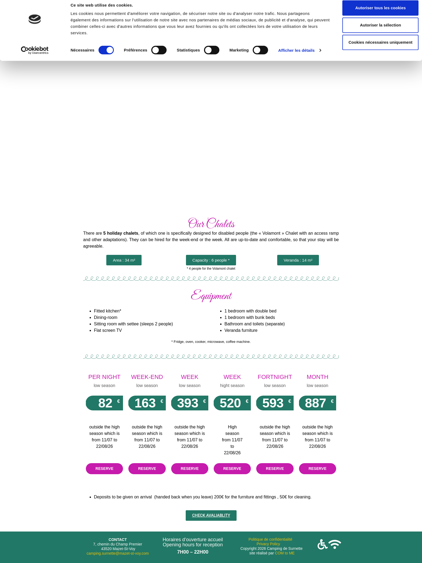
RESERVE (105, 468)
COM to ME (285, 553)
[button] (124, 260)
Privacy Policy (268, 544)
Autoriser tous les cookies (377, 14)
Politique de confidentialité (270, 539)
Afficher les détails (296, 56)
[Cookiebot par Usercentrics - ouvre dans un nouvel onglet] (34, 56)
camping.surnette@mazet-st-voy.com (118, 553)
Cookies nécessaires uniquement (377, 48)
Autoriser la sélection (377, 31)
